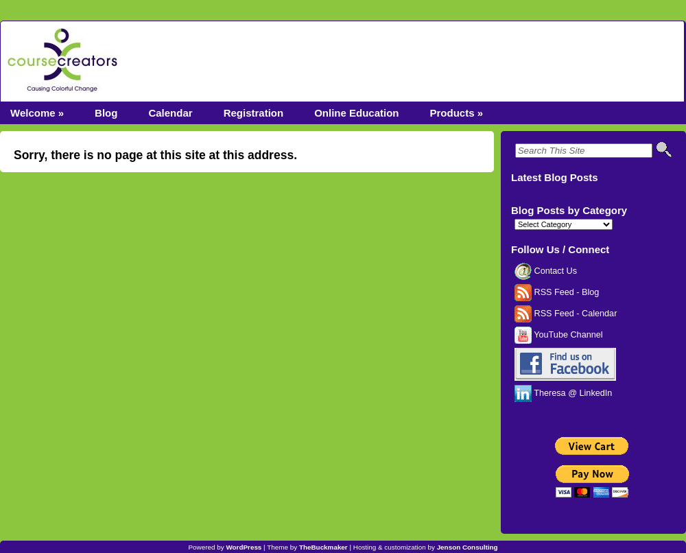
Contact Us (545, 271)
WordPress (243, 547)
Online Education (356, 113)
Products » (456, 113)
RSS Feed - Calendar (565, 313)
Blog (106, 113)
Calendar (170, 113)
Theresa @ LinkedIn (563, 393)
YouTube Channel (558, 335)
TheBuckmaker (323, 547)
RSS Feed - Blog (556, 292)
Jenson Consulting (467, 547)
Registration (254, 113)
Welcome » (37, 113)
